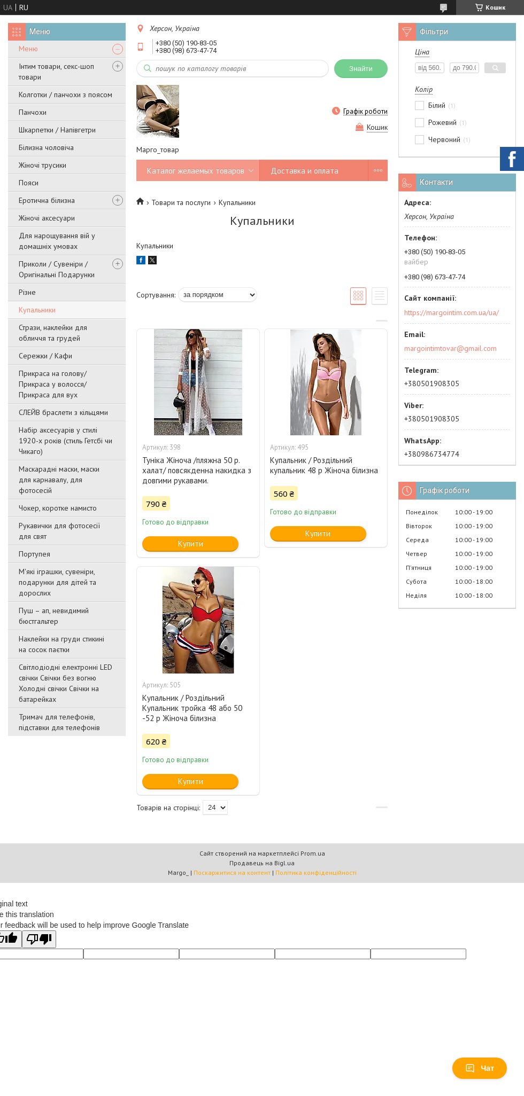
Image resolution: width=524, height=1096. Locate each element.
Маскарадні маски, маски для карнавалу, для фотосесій (59, 479)
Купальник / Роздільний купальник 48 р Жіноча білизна (324, 465)
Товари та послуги (181, 202)
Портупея (34, 554)
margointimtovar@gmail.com (450, 348)
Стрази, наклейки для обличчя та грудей (53, 333)
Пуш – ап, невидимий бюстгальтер (54, 616)
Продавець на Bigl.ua (262, 863)
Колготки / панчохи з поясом (65, 94)
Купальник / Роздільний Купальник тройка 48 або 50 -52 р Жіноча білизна (192, 708)
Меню (28, 48)
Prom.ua (312, 853)
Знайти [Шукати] (361, 69)
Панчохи (33, 112)
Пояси (28, 182)
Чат (479, 1068)
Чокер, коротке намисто (58, 508)
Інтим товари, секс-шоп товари (56, 71)
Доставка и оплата (304, 171)
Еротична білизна (47, 200)
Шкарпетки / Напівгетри (57, 130)
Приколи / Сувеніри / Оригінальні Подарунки (57, 269)
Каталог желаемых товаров (195, 171)
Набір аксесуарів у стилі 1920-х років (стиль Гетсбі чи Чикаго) (65, 440)
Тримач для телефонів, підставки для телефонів (59, 722)
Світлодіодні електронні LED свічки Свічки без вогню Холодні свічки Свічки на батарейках (65, 683)
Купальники (37, 310)
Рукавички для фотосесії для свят (59, 531)
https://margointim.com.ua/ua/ (451, 312)
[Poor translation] (39, 939)
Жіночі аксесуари (47, 218)
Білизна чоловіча (46, 147)
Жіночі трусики (42, 165)
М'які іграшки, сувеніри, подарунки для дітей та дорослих (57, 582)
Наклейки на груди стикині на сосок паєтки (61, 644)
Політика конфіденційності (316, 872)
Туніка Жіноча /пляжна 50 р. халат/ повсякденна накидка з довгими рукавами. (196, 470)
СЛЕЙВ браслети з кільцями (63, 412)
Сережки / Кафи (45, 356)
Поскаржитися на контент (232, 872)
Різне (27, 292)
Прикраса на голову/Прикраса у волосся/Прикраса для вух (53, 384)
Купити (190, 543)
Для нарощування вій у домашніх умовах (57, 241)
